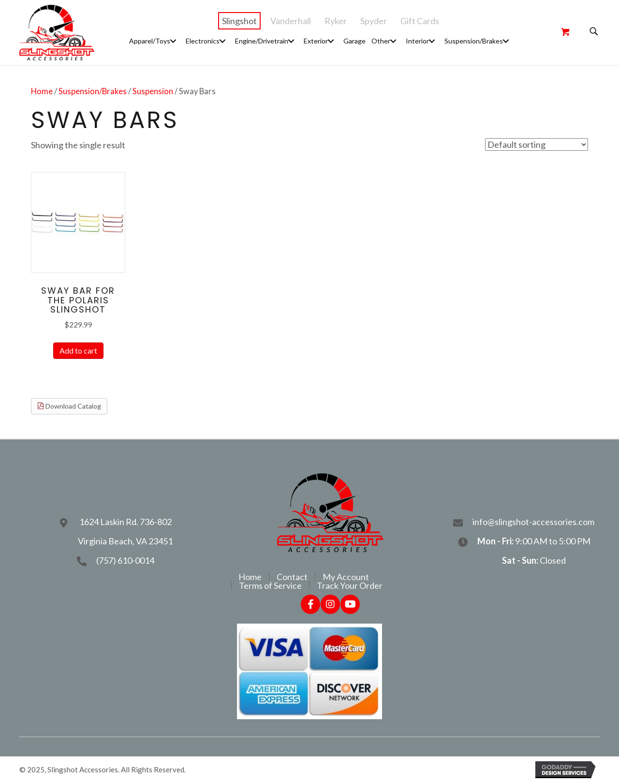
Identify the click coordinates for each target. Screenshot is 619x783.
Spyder (373, 20)
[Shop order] (536, 144)
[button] (173, 41)
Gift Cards (419, 20)
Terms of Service (270, 585)
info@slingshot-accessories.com (534, 521)
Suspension (153, 91)
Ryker (335, 20)
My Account (346, 576)
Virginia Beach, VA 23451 (125, 541)
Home (42, 91)
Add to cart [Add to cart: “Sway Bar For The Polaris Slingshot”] (78, 350)
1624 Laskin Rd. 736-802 (125, 521)
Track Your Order (350, 585)
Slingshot (239, 20)
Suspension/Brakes (93, 91)
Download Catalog (69, 406)
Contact (292, 576)
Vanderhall (290, 20)
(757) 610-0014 (125, 560)
